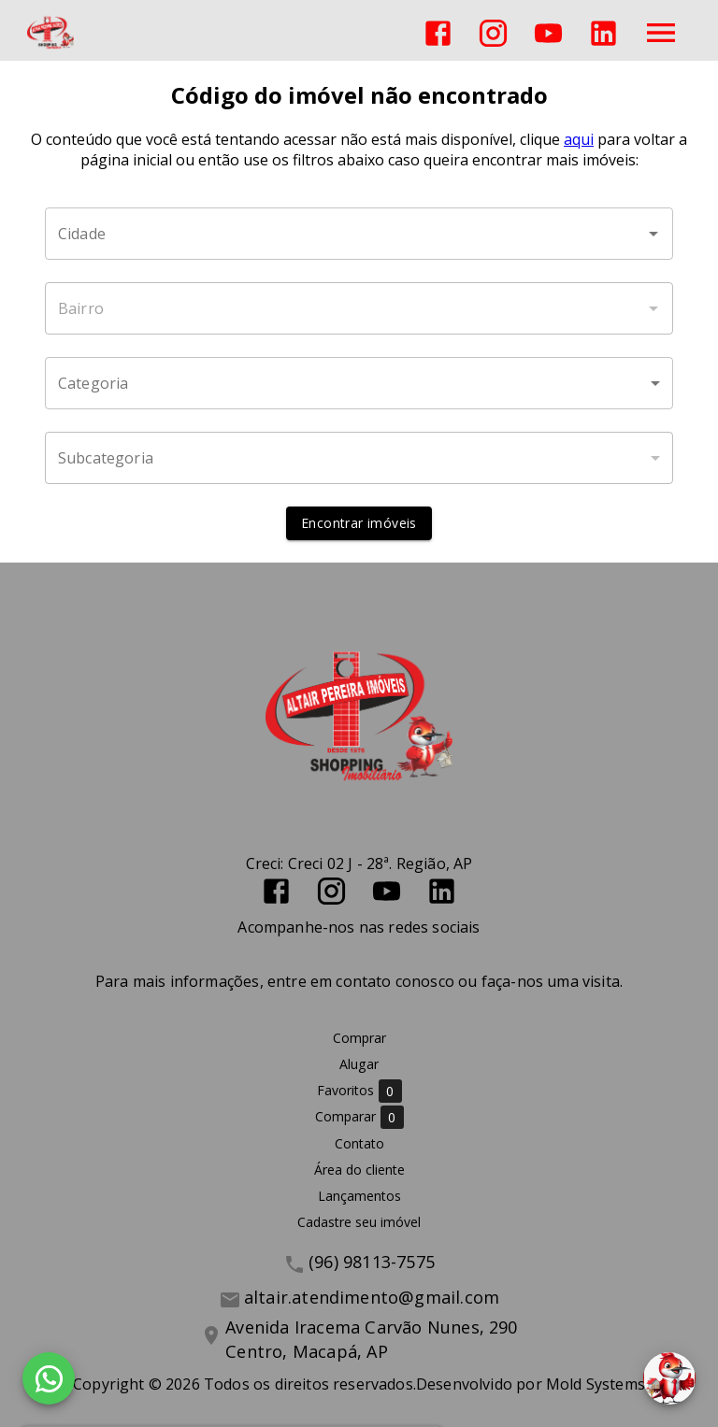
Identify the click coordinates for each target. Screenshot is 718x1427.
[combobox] (359, 233)
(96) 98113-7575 (372, 1261)
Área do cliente (359, 1169)
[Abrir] (653, 234)
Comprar (359, 1038)
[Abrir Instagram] (493, 33)
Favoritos (359, 1091)
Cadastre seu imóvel (359, 1222)
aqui (579, 139)
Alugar (359, 1064)
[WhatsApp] (48, 1378)
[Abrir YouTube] (548, 33)
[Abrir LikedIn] (603, 33)
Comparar (359, 1117)
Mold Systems (595, 1384)
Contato (359, 1143)
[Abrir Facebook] (438, 33)
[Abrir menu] (661, 33)
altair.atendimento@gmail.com (371, 1297)
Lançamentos (359, 1196)
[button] (359, 383)
